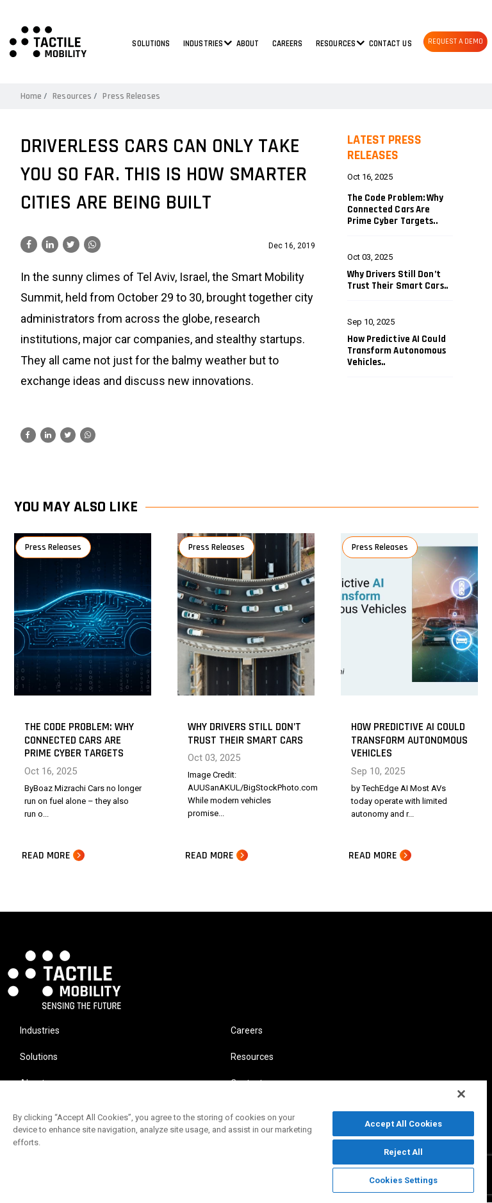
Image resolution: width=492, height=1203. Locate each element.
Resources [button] (336, 43)
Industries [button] (203, 43)
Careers (287, 43)
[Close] (461, 1094)
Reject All (403, 1152)
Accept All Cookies (403, 1124)
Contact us (390, 43)
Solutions (151, 43)
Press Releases (131, 96)
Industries (40, 1030)
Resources (72, 96)
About (247, 43)
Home (31, 96)
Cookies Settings (403, 1180)
